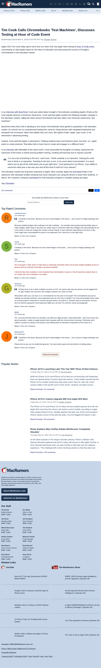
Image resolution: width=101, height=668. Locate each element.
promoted (77, 172)
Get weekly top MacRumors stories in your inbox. (50, 198)
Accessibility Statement (8, 652)
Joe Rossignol (66, 375)
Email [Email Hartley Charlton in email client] (3, 540)
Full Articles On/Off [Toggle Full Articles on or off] (21, 656)
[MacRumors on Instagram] (55, 4)
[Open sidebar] (98, 4)
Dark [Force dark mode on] (50, 656)
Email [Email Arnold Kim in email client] (3, 513)
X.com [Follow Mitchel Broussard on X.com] (8, 531)
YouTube (10, 566)
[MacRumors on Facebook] (59, 4)
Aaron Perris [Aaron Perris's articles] (27, 554)
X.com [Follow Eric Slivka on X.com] (30, 513)
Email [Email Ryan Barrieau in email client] (24, 549)
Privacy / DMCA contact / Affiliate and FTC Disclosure (18, 648)
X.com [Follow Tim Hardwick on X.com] (30, 531)
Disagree (33, 236)
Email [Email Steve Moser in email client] (3, 558)
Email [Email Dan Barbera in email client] (3, 549)
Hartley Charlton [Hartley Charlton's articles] (7, 536)
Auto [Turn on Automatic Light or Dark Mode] (42, 656)
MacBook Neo (67, 11)
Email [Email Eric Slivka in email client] (24, 513)
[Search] (94, 4)
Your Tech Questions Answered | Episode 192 (82, 620)
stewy (16, 242)
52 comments (49, 392)
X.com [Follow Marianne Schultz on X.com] (30, 540)
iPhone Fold (24, 11)
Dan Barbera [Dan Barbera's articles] (5, 545)
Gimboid (17, 284)
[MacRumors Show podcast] (51, 4)
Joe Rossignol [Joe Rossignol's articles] (28, 518)
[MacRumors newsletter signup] (84, 4)
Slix (15, 259)
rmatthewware (20, 213)
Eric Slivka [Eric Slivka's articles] (26, 509)
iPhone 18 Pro (9, 11)
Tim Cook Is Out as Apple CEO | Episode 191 (82, 634)
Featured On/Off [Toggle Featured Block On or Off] (7, 656)
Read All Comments (50, 355)
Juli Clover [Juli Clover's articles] (5, 518)
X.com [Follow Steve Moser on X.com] (8, 558)
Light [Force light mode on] (46, 656)
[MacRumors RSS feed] (80, 4)
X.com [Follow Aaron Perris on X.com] (30, 558)
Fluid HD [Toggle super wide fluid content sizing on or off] (36, 656)
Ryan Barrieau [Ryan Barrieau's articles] (28, 545)
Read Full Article (36, 392)
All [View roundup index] (98, 11)
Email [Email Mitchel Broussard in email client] (3, 531)
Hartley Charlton (65, 402)
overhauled (34, 178)
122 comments (6, 190)
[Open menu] (2, 4)
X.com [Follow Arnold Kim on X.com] (8, 513)
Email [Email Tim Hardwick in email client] (24, 531)
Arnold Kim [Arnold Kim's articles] (5, 509)
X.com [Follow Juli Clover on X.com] (8, 522)
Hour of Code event (85, 46)
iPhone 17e (83, 11)
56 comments (49, 419)
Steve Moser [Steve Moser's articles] (5, 554)
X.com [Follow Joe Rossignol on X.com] (30, 522)
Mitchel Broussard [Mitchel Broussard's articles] (7, 527)
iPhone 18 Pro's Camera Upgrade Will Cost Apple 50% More (61, 399)
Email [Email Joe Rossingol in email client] (24, 522)
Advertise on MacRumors (15, 497)
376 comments (49, 452)
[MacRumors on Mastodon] (67, 4)
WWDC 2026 (40, 11)
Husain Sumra (50, 39)
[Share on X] (91, 190)
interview (10, 150)
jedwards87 (19, 332)
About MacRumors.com (14, 490)
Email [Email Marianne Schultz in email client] (24, 540)
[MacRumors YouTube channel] (71, 4)
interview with (17, 112)
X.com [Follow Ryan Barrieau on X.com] (30, 549)
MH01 (16, 312)
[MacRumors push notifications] (76, 4)
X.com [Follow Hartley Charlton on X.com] (8, 540)
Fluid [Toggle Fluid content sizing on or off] (30, 656)
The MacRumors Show (69, 566)
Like (27, 236)
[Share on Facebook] (97, 190)
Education (10, 183)
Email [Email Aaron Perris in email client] (24, 558)
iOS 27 (53, 11)
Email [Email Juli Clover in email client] (3, 522)
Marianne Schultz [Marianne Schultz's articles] (29, 536)
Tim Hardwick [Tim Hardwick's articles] (27, 527)
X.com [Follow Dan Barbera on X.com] (8, 549)
